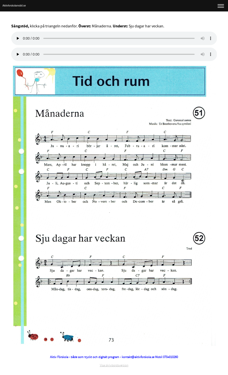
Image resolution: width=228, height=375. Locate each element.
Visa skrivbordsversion (114, 365)
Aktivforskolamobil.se (14, 5)
